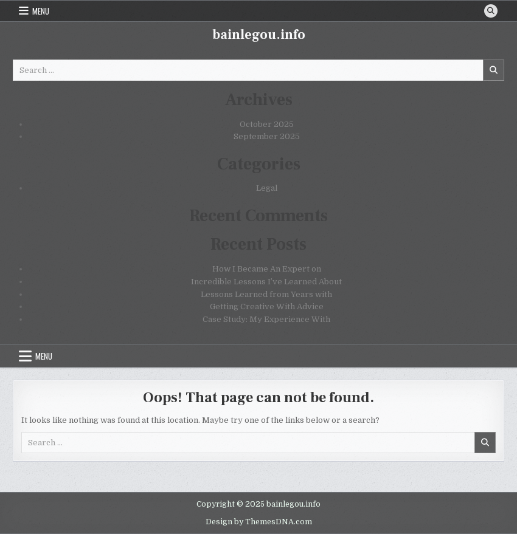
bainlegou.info (258, 34)
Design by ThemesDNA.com (259, 522)
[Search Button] (491, 11)
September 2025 (267, 136)
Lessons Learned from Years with (266, 294)
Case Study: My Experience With (266, 319)
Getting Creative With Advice (267, 306)
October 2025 (267, 124)
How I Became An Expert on (266, 268)
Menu (40, 11)
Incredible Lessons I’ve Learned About (266, 281)
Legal (266, 188)
